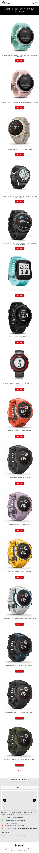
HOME (3, 836)
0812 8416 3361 (21, 820)
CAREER (23, 836)
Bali (23, 826)
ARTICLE (17, 836)
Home (16, 12)
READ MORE (19, 60)
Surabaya (18, 826)
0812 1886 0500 (19, 817)
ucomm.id (14, 823)
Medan (35, 828)
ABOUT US (10, 836)
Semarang (26, 828)
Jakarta (12, 826)
